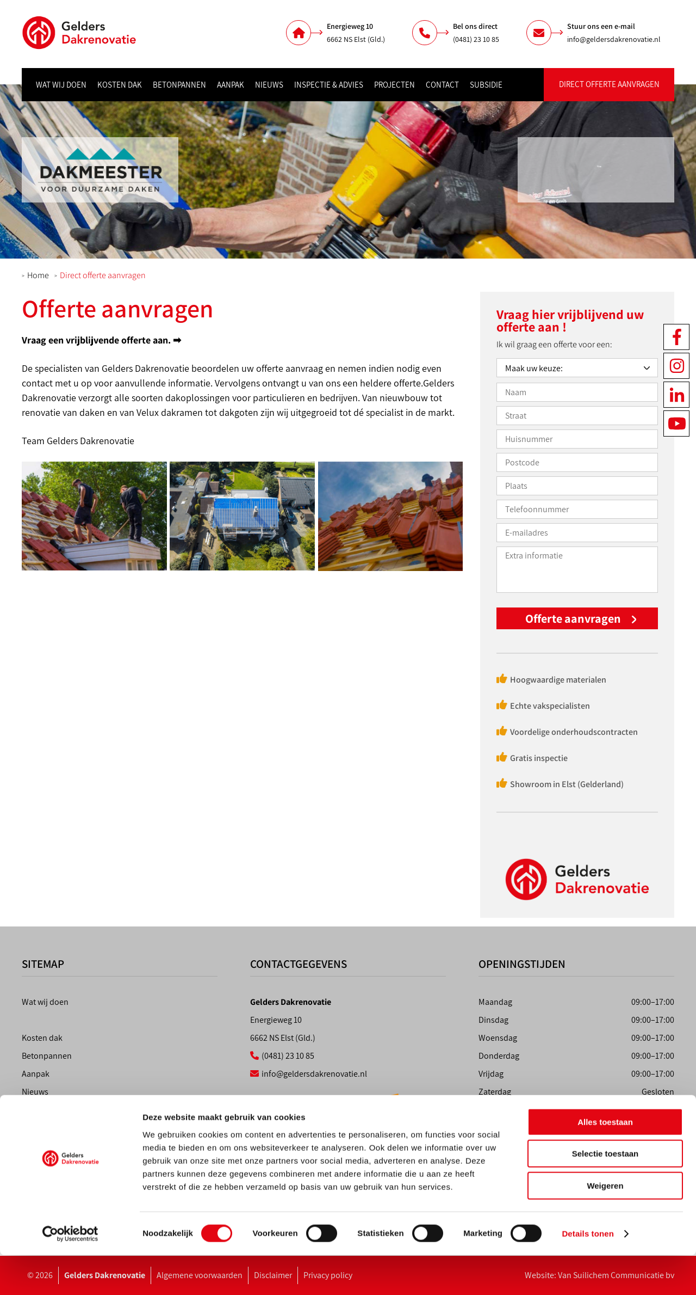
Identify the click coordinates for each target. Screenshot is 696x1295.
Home (38, 275)
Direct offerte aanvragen (609, 84)
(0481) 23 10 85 (476, 39)
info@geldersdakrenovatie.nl (614, 39)
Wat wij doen (61, 84)
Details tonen (587, 1273)
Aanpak (230, 84)
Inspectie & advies (328, 84)
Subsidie (486, 84)
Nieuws (269, 84)
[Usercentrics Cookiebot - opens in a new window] (70, 1274)
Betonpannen (179, 84)
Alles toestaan (605, 1162)
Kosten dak (119, 84)
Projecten (394, 84)
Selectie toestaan (605, 1194)
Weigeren (605, 1225)
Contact (442, 84)
